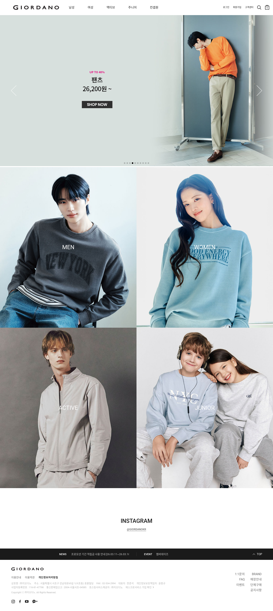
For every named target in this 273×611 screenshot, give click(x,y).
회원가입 (237, 7)
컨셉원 (154, 7)
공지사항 (256, 590)
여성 (90, 7)
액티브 (111, 7)
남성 (71, 7)
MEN (68, 247)
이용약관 (30, 577)
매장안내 (256, 579)
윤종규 (162, 583)
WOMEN (204, 247)
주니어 (132, 7)
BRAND (257, 574)
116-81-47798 (36, 587)
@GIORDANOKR (136, 529)
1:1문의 (240, 574)
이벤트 (240, 585)
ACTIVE (68, 408)
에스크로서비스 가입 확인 (139, 587)
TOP (259, 554)
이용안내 (16, 577)
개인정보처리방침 (48, 577)
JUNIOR (205, 408)
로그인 (226, 7)
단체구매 (256, 585)
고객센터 (249, 7)
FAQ (242, 579)
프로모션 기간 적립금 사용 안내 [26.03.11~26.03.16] (100, 554)
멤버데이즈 (162, 554)
